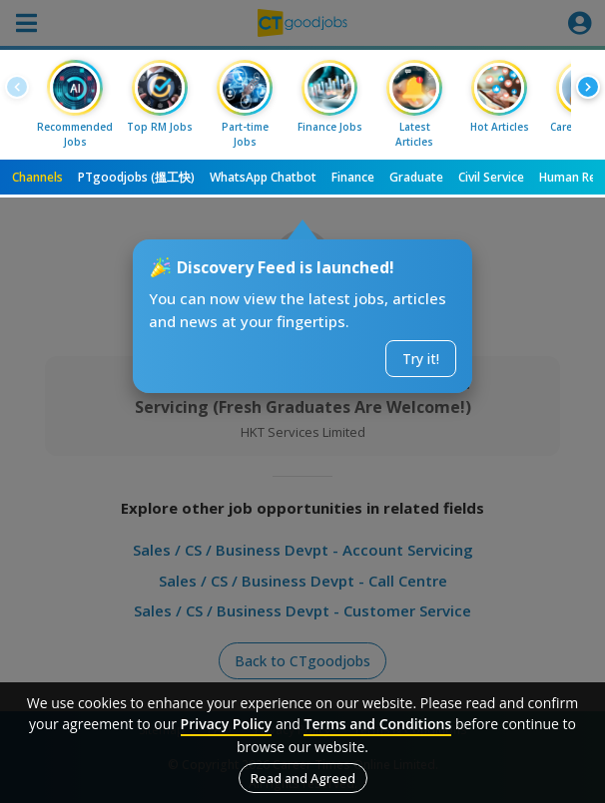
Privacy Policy (227, 723)
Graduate (416, 177)
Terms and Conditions (377, 723)
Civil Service (491, 177)
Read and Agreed (303, 778)
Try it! (420, 358)
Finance (352, 177)
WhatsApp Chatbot (263, 177)
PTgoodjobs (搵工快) (136, 177)
